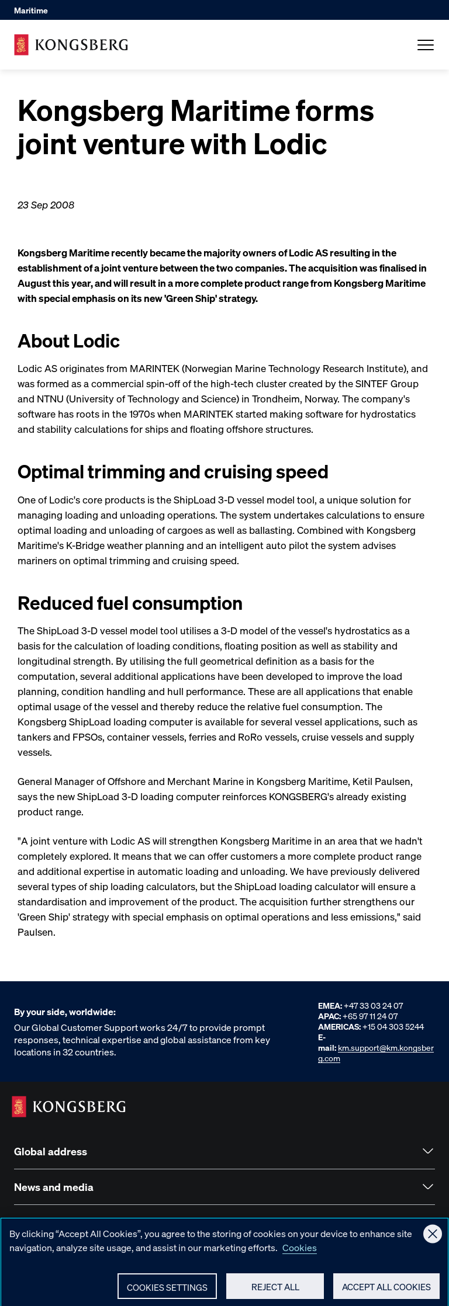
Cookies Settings (167, 1291)
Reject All (275, 1290)
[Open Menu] (425, 45)
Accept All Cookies (386, 1290)
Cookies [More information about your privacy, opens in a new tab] (299, 1251)
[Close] (432, 1237)
